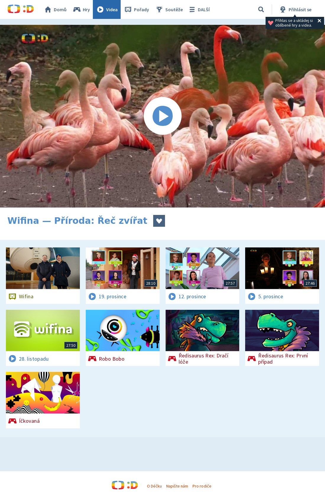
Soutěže (169, 9)
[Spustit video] (162, 116)
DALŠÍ (198, 9)
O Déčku (154, 486)
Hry (81, 9)
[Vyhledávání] (261, 9)
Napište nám (177, 486)
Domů (55, 9)
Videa (107, 9)
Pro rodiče (202, 486)
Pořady (136, 9)
